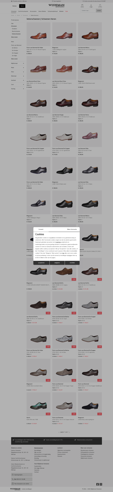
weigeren (57, 262)
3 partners (58, 242)
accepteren (41, 262)
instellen (72, 262)
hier (63, 253)
